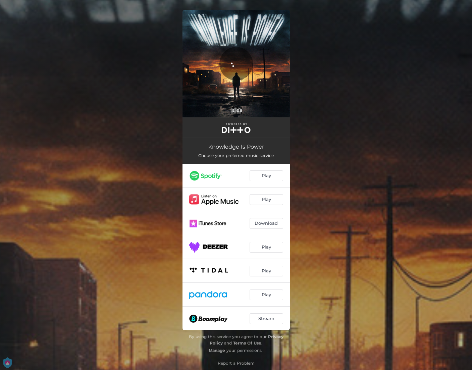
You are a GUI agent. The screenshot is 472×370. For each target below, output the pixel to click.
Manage (217, 350)
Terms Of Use (247, 343)
